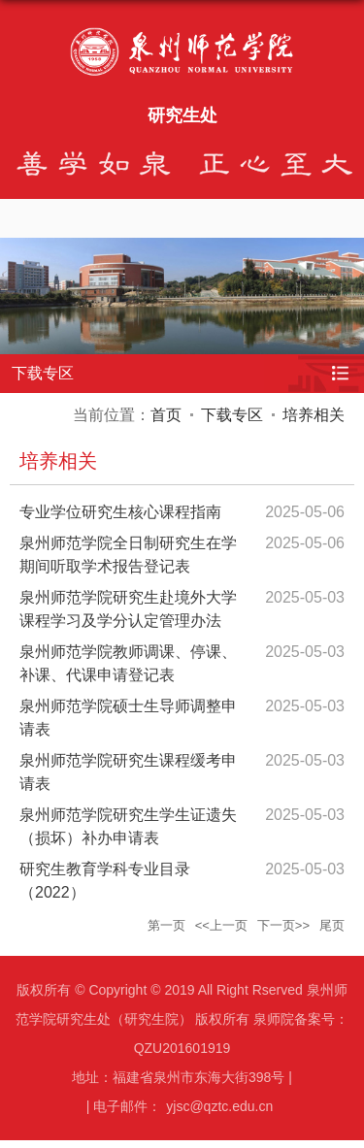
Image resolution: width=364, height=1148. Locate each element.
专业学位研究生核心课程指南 (120, 512)
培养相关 (313, 415)
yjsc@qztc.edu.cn (219, 1106)
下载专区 (232, 415)
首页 (166, 415)
